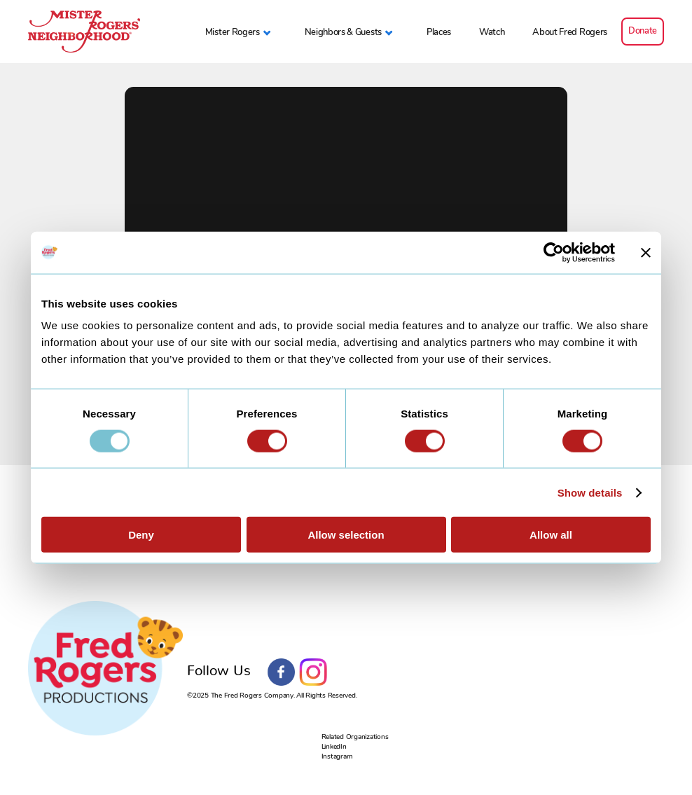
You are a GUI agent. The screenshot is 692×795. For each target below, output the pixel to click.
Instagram (313, 672)
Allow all (551, 535)
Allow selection (345, 535)
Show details (590, 492)
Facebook (282, 672)
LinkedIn (334, 746)
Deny (141, 535)
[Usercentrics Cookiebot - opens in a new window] (553, 252)
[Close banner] (646, 252)
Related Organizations (355, 736)
